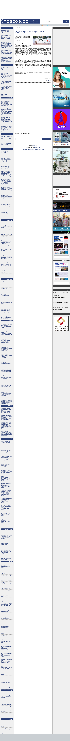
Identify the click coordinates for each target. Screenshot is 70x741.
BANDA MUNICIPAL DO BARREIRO (60, 311)
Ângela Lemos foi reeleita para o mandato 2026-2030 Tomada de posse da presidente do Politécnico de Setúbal (6, 225)
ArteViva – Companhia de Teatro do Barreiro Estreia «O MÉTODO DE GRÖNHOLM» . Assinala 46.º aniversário (6, 702)
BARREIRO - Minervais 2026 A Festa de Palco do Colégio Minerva (6, 276)
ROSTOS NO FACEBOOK (65, 174)
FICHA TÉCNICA (9, 25)
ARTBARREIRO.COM (57, 309)
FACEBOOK (56, 25)
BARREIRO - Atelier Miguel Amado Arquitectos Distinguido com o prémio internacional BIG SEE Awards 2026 (6, 138)
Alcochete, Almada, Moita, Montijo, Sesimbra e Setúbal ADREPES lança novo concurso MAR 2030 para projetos (6, 325)
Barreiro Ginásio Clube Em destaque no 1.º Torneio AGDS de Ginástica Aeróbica (6, 167)
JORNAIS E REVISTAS (57, 300)
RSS (43, 25)
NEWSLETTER (38, 25)
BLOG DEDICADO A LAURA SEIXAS (60, 307)
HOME (2, 25)
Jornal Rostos (37, 147)
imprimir (48, 80)
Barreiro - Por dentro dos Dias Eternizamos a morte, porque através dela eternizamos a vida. (6, 52)
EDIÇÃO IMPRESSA (29, 25)
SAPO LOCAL (56, 295)
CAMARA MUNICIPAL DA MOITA (59, 304)
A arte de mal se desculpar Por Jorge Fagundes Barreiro (6, 82)
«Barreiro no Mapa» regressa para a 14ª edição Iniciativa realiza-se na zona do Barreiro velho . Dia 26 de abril (6, 355)
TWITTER (49, 25)
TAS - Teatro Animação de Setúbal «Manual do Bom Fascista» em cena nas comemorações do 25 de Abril (6, 709)
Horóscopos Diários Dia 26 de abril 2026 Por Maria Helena (5, 31)
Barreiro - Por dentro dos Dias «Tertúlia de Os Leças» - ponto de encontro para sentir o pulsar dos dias (6, 37)
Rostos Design (35, 145)
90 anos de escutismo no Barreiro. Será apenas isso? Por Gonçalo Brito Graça (6, 526)
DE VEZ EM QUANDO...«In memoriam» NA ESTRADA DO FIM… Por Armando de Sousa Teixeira (6, 485)
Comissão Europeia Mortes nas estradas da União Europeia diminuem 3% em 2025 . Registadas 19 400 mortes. (6, 731)
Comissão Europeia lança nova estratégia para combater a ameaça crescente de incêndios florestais (6, 724)
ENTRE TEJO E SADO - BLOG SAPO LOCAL (60, 293)
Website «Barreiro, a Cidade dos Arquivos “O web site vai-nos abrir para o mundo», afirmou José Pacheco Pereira (6, 308)
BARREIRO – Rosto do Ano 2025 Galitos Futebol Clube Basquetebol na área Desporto (6, 648)
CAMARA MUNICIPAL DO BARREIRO (60, 302)
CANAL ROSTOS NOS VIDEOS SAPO (60, 288)
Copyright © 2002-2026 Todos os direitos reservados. (33, 149)
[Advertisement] (34, 9)
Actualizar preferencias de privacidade (61, 333)
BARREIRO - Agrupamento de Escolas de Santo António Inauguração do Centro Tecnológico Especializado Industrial (6, 270)
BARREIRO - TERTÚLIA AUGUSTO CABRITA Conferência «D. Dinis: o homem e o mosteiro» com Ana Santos (6, 248)
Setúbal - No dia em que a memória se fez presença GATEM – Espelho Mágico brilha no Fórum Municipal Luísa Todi (6, 695)
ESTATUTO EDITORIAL (19, 25)
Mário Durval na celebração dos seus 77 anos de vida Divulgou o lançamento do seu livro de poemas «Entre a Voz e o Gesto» (6, 284)
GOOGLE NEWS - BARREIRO (59, 297)
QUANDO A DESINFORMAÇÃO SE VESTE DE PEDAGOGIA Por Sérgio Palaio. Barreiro (5, 478)
